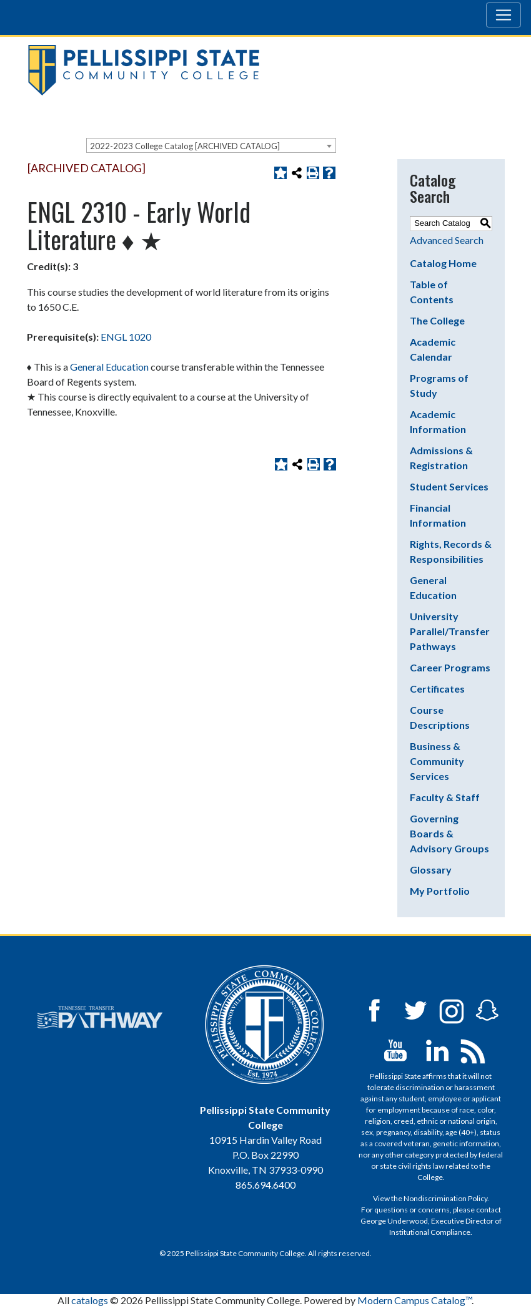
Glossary (431, 869)
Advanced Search (447, 240)
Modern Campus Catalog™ (414, 1300)
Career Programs (450, 667)
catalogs (89, 1300)
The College (437, 320)
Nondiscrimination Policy (445, 1198)
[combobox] (211, 145)
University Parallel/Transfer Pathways (450, 631)
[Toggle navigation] (503, 14)
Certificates (437, 688)
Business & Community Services (437, 761)
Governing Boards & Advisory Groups (449, 833)
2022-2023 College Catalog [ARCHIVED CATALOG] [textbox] (185, 146)
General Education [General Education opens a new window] (109, 367)
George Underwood (394, 1221)
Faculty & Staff (445, 797)
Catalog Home (443, 263)
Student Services (449, 486)
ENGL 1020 (126, 337)
